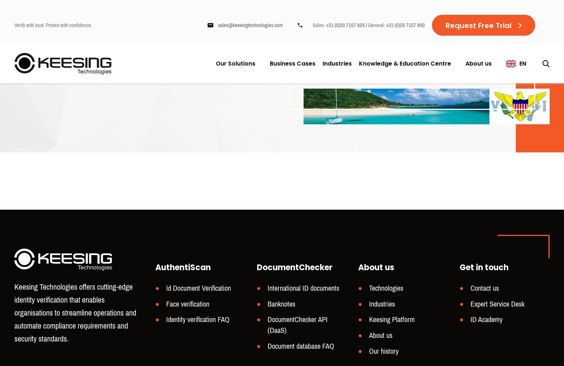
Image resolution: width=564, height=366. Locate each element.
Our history (384, 351)
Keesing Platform (392, 319)
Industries (337, 64)
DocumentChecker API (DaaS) (298, 325)
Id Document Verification (198, 288)
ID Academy (486, 319)
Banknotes (281, 304)
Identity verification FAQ (197, 319)
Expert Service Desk (497, 304)
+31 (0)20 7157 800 (405, 25)
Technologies (386, 288)
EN (522, 63)
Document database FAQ (301, 346)
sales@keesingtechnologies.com (250, 25)
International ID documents (303, 288)
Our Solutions (235, 63)
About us (478, 63)
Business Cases (292, 64)
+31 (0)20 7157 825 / (347, 25)
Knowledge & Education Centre (405, 63)
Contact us (484, 288)
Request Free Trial (478, 26)
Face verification (187, 304)
